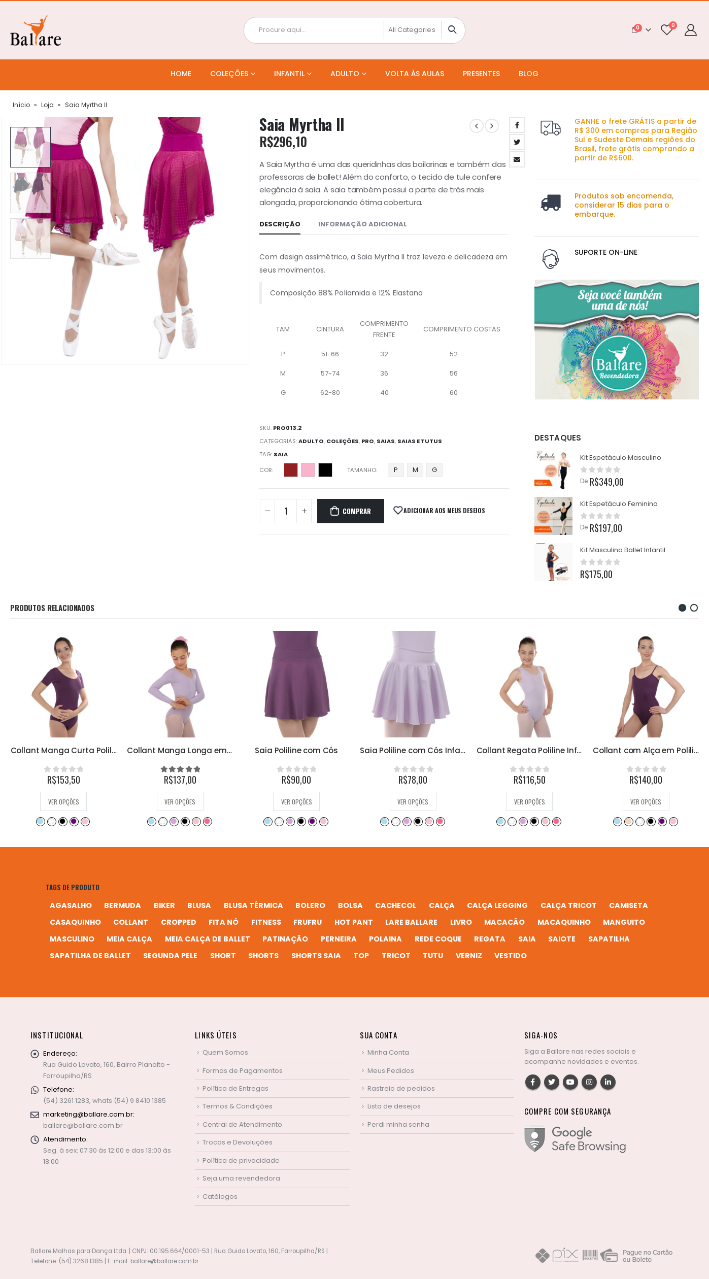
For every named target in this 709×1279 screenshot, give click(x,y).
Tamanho (361, 470)
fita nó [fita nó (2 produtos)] (224, 922)
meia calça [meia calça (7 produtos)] (129, 939)
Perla (308, 470)
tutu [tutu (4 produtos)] (433, 956)
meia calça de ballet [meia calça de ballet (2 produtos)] (207, 939)
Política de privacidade (241, 1160)
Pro (367, 441)
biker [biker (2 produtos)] (164, 905)
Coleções (229, 74)
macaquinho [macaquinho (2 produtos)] (564, 922)
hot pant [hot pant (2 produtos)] (353, 922)
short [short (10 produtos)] (223, 956)
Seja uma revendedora (241, 1178)
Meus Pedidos (390, 1070)
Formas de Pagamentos (242, 1070)
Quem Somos (225, 1052)
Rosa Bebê (79, 821)
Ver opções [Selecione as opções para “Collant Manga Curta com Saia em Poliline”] (63, 801)
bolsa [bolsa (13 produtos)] (350, 905)
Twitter (517, 142)
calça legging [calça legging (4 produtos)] (497, 905)
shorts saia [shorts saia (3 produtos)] (316, 956)
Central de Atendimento (242, 1124)
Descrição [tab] (279, 224)
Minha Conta (388, 1052)
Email (517, 159)
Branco (46, 821)
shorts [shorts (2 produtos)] (263, 956)
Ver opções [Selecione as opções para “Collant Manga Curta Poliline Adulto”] (179, 801)
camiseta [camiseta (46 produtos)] (628, 905)
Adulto (344, 74)
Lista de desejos (394, 1106)
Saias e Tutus (419, 441)
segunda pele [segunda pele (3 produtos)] (170, 956)
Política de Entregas (235, 1088)
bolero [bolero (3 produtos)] (310, 905)
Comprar (357, 511)
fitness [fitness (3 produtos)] (266, 922)
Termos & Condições (237, 1106)
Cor (265, 470)
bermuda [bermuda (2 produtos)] (122, 905)
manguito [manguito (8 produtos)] (624, 922)
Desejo (291, 470)
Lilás (57, 821)
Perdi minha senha (398, 1124)
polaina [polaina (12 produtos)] (385, 939)
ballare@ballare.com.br (83, 1125)
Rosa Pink (90, 821)
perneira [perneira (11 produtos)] (339, 939)
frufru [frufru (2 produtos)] (307, 922)
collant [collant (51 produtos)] (130, 922)
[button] (682, 607)
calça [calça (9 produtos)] (442, 905)
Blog (528, 74)
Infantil (289, 74)
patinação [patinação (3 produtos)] (285, 939)
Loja (47, 104)
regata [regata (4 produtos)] (489, 939)
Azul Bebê (34, 821)
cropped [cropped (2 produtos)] (178, 922)
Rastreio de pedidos (401, 1088)
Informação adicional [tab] (362, 224)
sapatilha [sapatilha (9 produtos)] (609, 939)
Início (21, 104)
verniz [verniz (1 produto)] (469, 956)
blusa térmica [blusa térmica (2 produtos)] (253, 905)
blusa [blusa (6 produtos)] (199, 905)
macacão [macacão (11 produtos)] (504, 922)
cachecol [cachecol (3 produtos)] (395, 905)
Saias (386, 441)
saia (281, 454)
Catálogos (220, 1196)
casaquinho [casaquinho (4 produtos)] (75, 922)
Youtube (570, 1082)
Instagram (589, 1082)
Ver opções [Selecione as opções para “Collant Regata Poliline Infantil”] (645, 801)
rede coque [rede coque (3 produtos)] (438, 939)
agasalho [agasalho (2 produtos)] (71, 905)
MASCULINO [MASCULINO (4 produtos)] (72, 939)
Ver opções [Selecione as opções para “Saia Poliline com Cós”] (412, 801)
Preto (325, 470)
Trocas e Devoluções (237, 1142)
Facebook (517, 125)
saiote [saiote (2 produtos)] (562, 939)
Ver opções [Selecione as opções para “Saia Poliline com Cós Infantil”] (529, 801)
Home (181, 74)
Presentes (481, 74)
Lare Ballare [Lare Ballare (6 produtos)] (411, 922)
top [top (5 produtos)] (361, 956)
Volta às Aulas (414, 74)
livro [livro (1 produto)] (461, 922)
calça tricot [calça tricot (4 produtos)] (569, 905)
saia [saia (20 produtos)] (527, 939)
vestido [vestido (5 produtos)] (510, 956)
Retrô (190, 821)
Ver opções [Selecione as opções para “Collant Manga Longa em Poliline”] (296, 801)
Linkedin (608, 1082)
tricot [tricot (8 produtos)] (396, 956)
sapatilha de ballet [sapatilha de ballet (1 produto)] (90, 956)
